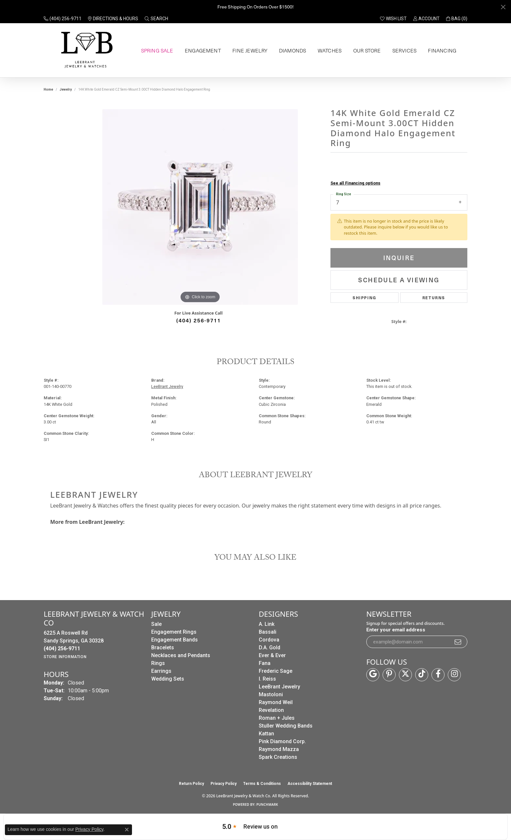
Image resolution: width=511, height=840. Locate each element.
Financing (441, 50)
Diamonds (290, 50)
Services (403, 50)
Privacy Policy (224, 783)
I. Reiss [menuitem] (267, 679)
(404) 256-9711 (198, 320)
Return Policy (191, 783)
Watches (328, 50)
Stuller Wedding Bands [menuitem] (286, 726)
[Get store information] (65, 657)
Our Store (365, 50)
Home (48, 89)
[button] (156, 18)
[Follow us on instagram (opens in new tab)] (454, 674)
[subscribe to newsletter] (458, 642)
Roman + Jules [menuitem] (277, 718)
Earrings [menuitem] (161, 671)
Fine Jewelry (248, 50)
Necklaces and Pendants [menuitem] (180, 655)
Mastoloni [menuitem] (271, 694)
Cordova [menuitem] (269, 640)
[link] (62, 18)
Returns (433, 298)
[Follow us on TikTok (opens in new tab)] (421, 674)
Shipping (364, 298)
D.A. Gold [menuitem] (269, 647)
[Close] (503, 7)
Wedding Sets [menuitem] (167, 679)
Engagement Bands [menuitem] (174, 640)
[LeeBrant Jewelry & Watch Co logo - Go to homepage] (85, 50)
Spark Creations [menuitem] (278, 757)
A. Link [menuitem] (266, 624)
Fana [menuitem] (264, 663)
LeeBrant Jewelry (167, 386)
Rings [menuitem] (158, 663)
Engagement (202, 50)
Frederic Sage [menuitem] (275, 671)
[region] (200, 207)
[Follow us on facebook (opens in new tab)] (438, 674)
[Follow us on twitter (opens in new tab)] (405, 674)
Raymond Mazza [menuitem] (279, 749)
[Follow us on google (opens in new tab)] (372, 674)
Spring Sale (156, 50)
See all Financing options (355, 183)
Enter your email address (395, 630)
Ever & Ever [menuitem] (272, 655)
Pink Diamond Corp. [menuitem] (282, 741)
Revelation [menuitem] (271, 710)
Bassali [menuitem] (267, 632)
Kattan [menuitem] (266, 733)
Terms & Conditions (262, 783)
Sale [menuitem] (156, 624)
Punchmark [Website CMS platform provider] (267, 804)
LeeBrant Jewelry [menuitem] (279, 687)
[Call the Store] (62, 648)
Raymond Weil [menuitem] (276, 702)
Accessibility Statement (309, 783)
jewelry (66, 89)
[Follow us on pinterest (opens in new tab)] (389, 674)
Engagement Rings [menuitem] (174, 632)
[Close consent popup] (127, 830)
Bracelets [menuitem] (162, 647)
